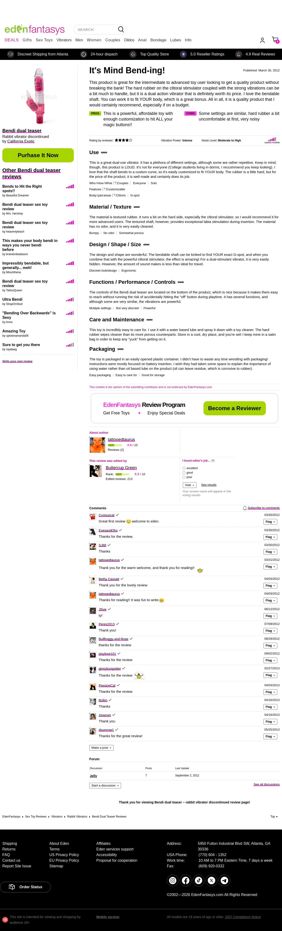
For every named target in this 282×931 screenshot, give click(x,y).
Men (79, 40)
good (190, 472)
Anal (142, 40)
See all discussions (267, 784)
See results (208, 485)
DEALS (12, 40)
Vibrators (64, 40)
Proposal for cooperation (116, 860)
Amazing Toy (13, 331)
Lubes (175, 40)
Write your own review (17, 361)
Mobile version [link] (107, 917)
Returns (9, 849)
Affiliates (103, 843)
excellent (192, 468)
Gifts (27, 40)
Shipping (9, 843)
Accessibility (106, 855)
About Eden (59, 843)
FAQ (6, 855)
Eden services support (114, 849)
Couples (112, 40)
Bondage (158, 40)
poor (189, 477)
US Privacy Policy (64, 855)
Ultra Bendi (12, 299)
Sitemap (56, 866)
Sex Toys (44, 40)
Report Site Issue (16, 866)
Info (188, 40)
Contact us (11, 860)
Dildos (129, 40)
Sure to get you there (21, 345)
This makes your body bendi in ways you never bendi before (30, 245)
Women (94, 40)
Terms (54, 849)
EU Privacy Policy (64, 860)
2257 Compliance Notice (243, 917)
